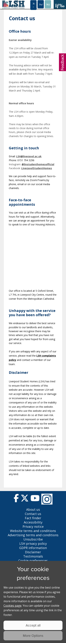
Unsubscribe (33, 539)
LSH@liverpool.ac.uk (29, 156)
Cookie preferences (33, 560)
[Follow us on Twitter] (25, 499)
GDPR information (33, 548)
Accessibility (33, 522)
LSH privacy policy (33, 543)
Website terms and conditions (33, 531)
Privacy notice (33, 526)
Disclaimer (33, 552)
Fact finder (33, 518)
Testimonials (33, 556)
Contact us (33, 514)
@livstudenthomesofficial (38, 164)
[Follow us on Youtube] (35, 499)
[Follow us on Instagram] (46, 499)
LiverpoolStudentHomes (36, 168)
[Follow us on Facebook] (16, 499)
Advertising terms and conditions (33, 535)
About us (33, 509)
